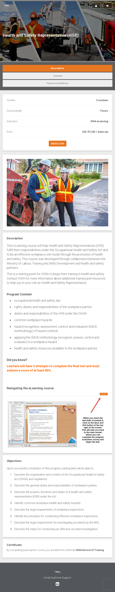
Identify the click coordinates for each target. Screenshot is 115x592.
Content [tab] (57, 76)
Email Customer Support (57, 577)
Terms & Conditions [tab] (57, 83)
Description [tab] (57, 68)
